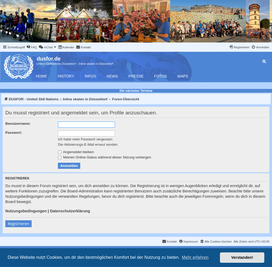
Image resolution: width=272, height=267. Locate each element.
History (66, 76)
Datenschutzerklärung (70, 211)
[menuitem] (31, 47)
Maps (182, 76)
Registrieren (18, 223)
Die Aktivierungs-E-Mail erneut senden (87, 145)
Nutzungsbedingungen (26, 211)
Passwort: (13, 133)
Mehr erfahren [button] (195, 257)
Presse (136, 76)
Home (41, 76)
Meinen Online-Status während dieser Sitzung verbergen (104, 157)
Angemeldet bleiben (76, 152)
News (112, 76)
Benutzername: (18, 124)
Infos (90, 76)
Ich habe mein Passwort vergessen (85, 139)
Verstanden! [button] (242, 257)
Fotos (160, 76)
